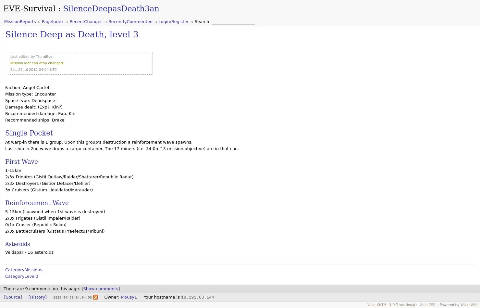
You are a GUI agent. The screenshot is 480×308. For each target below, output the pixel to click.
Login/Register (174, 21)
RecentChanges (85, 21)
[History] (38, 297)
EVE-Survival (29, 8)
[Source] (13, 297)
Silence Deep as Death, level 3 (72, 34)
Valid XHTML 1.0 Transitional (391, 305)
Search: (203, 21)
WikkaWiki (469, 305)
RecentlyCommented (130, 21)
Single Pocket (29, 133)
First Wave (21, 161)
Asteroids (17, 244)
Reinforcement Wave (37, 202)
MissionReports (20, 21)
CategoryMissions (23, 269)
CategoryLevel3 (21, 276)
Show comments (100, 288)
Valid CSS (428, 305)
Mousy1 (129, 297)
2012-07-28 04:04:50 (72, 297)
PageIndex (53, 21)
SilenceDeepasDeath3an (111, 8)
